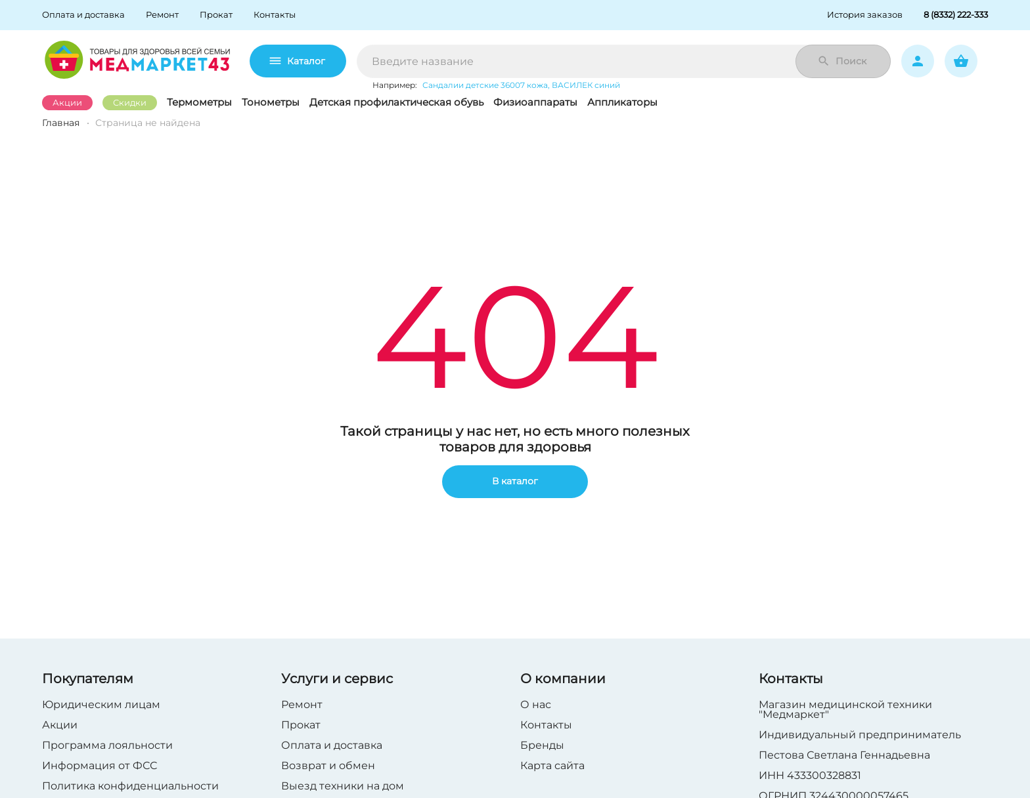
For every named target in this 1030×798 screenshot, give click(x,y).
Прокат (301, 725)
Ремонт (302, 704)
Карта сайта (552, 765)
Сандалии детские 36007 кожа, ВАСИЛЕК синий (521, 85)
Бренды (542, 745)
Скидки (129, 102)
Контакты (546, 725)
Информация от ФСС (99, 765)
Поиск (841, 61)
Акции (67, 102)
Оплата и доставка (331, 745)
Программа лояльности (107, 745)
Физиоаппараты (535, 102)
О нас (535, 704)
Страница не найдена (147, 123)
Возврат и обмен (328, 765)
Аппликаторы (622, 102)
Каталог (298, 61)
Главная (60, 123)
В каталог (515, 481)
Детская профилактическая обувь (396, 102)
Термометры (199, 102)
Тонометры (271, 102)
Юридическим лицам (101, 704)
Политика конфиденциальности (130, 786)
